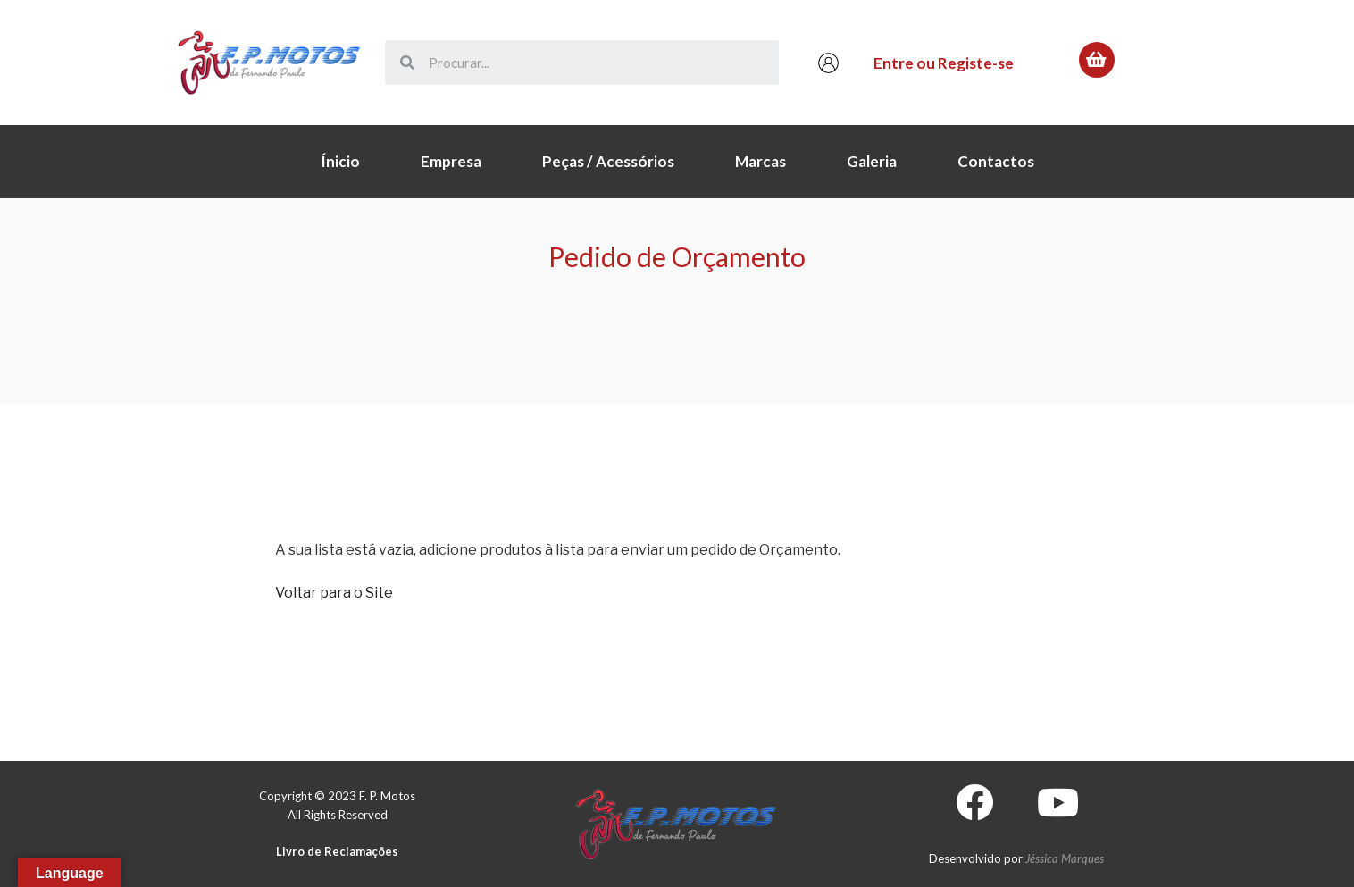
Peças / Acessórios (608, 161)
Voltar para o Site (334, 592)
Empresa (451, 161)
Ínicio (340, 161)
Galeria (872, 161)
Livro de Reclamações (337, 851)
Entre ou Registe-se (943, 63)
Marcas (760, 161)
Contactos (995, 161)
